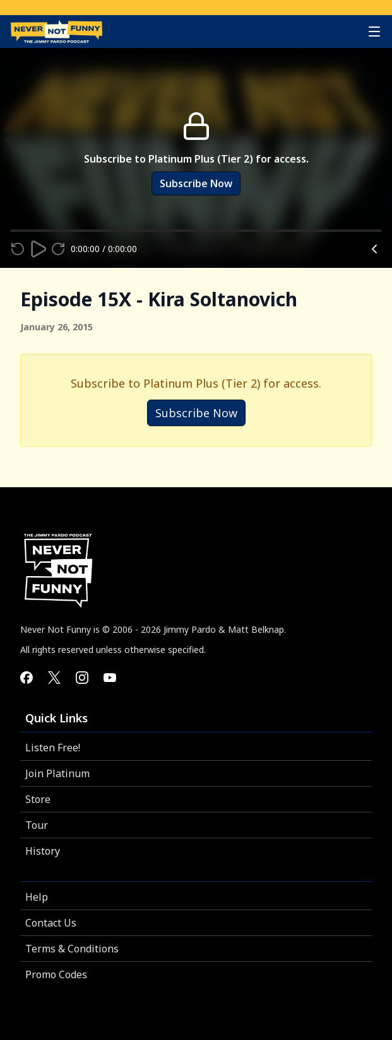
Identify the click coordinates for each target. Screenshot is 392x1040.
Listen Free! (52, 747)
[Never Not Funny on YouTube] (110, 677)
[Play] (38, 249)
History (42, 851)
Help (36, 897)
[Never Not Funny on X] (54, 677)
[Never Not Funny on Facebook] (26, 677)
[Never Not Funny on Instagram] (82, 677)
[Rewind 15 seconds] (17, 249)
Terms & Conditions (72, 949)
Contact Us (50, 923)
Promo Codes (56, 974)
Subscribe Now (196, 183)
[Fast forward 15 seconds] (58, 249)
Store (37, 799)
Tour (36, 825)
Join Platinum (57, 773)
